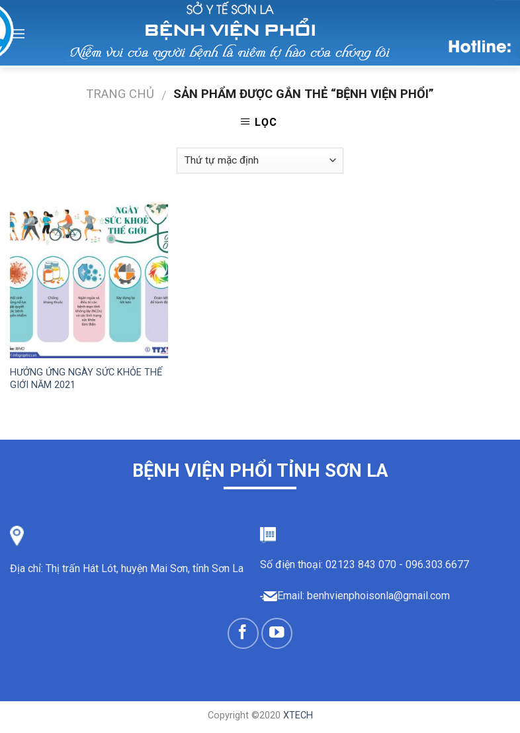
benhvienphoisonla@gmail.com (378, 595)
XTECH (298, 715)
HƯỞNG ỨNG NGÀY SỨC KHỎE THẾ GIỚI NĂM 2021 (86, 379)
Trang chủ (120, 94)
